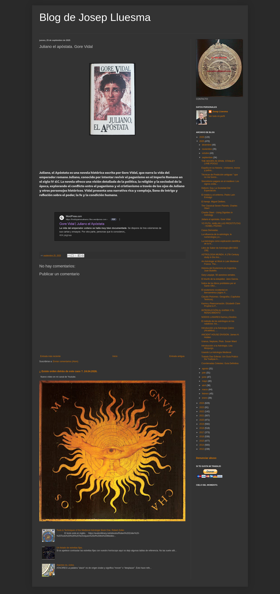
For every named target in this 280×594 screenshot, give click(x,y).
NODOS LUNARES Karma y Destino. (219, 317)
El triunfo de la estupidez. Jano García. (219, 279)
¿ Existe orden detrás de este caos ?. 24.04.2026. (68, 371)
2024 (202, 403)
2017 (202, 432)
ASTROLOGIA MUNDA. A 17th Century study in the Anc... (220, 255)
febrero (205, 393)
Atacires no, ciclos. (65, 565)
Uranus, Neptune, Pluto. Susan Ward (219, 341)
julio (204, 372)
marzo (205, 389)
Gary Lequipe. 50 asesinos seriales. (218, 275)
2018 (202, 428)
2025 (202, 141)
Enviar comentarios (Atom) (65, 361)
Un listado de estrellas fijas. (70, 547)
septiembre (207, 157)
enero (205, 398)
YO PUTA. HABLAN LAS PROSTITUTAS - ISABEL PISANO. (221, 224)
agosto (205, 368)
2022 (202, 411)
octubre (206, 153)
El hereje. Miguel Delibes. (213, 201)
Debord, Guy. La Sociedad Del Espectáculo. (215, 189)
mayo (205, 381)
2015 (202, 441)
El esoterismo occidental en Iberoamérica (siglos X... (214, 291)
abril (204, 385)
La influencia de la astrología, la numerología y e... (216, 235)
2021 (202, 415)
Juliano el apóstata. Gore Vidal (216, 219)
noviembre (207, 149)
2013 (202, 449)
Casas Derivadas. (209, 230)
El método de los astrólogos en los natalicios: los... (217, 322)
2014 (202, 445)
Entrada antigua (176, 356)
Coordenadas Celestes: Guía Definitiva (219, 363)
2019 (202, 424)
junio (204, 377)
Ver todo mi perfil (217, 116)
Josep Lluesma (220, 111)
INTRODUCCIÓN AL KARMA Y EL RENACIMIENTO (217, 311)
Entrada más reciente (50, 356)
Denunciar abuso (206, 458)
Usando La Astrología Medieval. (216, 352)
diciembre (207, 145)
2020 (202, 420)
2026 (202, 137)
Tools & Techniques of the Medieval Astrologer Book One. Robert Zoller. (91, 530)
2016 (202, 436)
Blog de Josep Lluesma (95, 17)
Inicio (115, 356)
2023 (202, 407)
